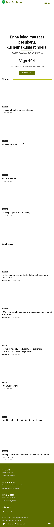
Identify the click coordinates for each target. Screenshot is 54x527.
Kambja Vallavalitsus (15, 520)
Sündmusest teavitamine (10, 488)
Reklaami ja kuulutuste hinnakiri (12, 485)
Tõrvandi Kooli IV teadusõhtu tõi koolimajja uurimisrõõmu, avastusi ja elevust (22, 350)
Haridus (5, 345)
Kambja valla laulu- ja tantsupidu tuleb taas (22, 420)
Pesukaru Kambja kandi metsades (17, 110)
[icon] (4, 523)
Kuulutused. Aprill (10, 386)
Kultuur (4, 417)
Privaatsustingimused (9, 500)
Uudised (5, 106)
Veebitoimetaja (7, 472)
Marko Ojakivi (6, 280)
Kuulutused (6, 382)
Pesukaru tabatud (10, 178)
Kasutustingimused (8, 497)
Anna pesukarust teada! (13, 144)
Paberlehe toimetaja (9, 476)
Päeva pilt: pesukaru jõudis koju (16, 212)
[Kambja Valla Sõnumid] (12, 2)
